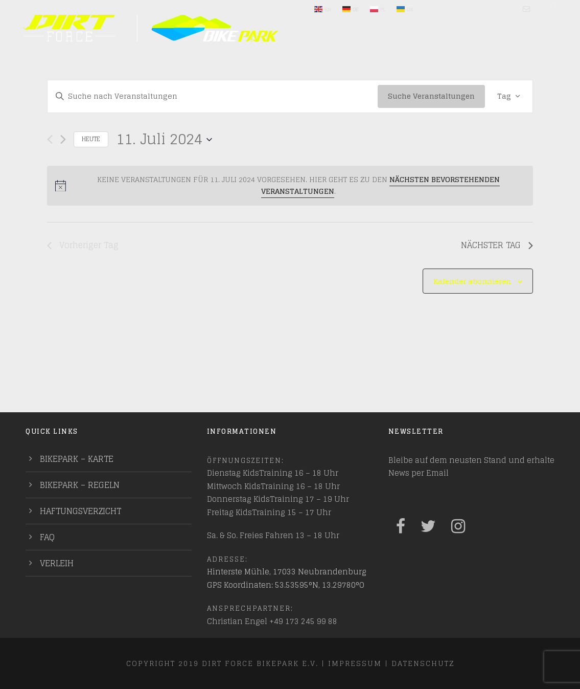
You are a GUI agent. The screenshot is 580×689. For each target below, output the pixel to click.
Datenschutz (422, 663)
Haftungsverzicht (80, 511)
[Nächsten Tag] (63, 139)
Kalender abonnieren (472, 281)
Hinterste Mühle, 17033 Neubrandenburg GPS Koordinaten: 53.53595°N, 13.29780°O (286, 578)
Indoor (464, 67)
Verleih (57, 563)
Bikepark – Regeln (80, 485)
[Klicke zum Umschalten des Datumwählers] (164, 139)
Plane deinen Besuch (171, 67)
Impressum (355, 663)
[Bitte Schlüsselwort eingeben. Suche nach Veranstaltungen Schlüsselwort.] (213, 96)
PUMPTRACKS (518, 67)
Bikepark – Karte (76, 459)
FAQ (47, 537)
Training (403, 67)
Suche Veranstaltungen (431, 96)
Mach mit (338, 67)
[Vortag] (50, 139)
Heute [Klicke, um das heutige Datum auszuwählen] (91, 139)
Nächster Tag (497, 245)
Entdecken (268, 67)
